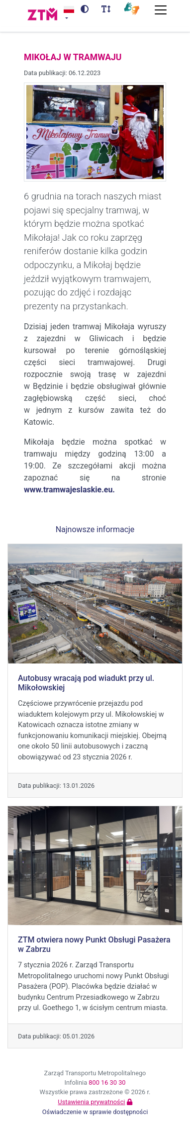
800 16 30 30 (107, 1082)
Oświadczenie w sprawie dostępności (95, 1112)
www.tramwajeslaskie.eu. (69, 489)
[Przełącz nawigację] (161, 10)
